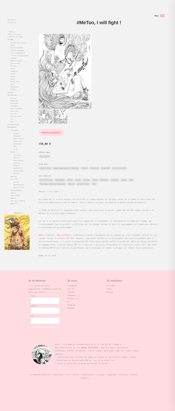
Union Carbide (18, 156)
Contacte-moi (63, 352)
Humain (95, 175)
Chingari (17, 161)
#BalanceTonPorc (64, 231)
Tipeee (109, 284)
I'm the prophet (16, 112)
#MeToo (70, 175)
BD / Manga (114, 340)
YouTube (70, 288)
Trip (67, 370)
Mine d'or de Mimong (18, 196)
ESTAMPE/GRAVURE (13, 120)
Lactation (114, 175)
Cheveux (86, 175)
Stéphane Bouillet (14, 20)
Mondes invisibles (14, 16)
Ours (131, 175)
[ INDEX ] (11, 27)
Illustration (44, 152)
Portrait (14, 93)
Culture (16, 177)
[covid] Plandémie (17, 43)
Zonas (15, 144)
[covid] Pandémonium (18, 48)
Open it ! (14, 109)
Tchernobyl (14, 126)
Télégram (71, 300)
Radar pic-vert (19, 134)
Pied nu (71, 179)
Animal (78, 175)
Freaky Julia (15, 77)
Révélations (15, 82)
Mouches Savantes (17, 56)
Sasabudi (11, 88)
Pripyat (16, 129)
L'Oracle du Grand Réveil (20, 51)
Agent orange (15, 191)
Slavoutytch (18, 139)
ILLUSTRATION (12, 90)
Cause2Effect (18, 163)
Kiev (15, 142)
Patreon (109, 288)
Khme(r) (13, 193)
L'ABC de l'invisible (15, 32)
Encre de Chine (45, 163)
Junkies (13, 188)
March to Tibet (19, 183)
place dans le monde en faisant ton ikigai (87, 359)
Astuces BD (57, 370)
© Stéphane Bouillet (39, 370)
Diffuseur (124, 370)
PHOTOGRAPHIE (12, 122)
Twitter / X (72, 294)
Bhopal (13, 147)
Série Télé (14, 106)
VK (68, 297)
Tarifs (75, 370)
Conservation (87, 370)
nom (32, 312)
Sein (93, 179)
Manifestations (19, 180)
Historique (17, 150)
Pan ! (12, 80)
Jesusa (13, 72)
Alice (12, 114)
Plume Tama (105, 163)
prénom (34, 301)
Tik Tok (70, 284)
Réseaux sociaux (83, 179)
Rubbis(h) (14, 199)
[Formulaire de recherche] (98, 6)
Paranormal (14, 99)
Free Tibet (14, 174)
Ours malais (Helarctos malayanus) (52, 179)
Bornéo (13, 64)
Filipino (14, 61)
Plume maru (94, 163)
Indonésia (14, 67)
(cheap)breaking (16, 186)
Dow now (16, 169)
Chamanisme (14, 96)
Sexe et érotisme (46, 175)
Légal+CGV (112, 370)
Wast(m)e (14, 172)
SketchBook (14, 101)
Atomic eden (18, 136)
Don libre (110, 281)
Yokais (13, 69)
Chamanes (14, 54)
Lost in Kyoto (15, 59)
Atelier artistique (14, 30)
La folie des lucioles (18, 38)
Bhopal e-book (18, 166)
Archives (101, 370)
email (33, 291)
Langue (124, 175)
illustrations (65, 343)
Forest (13, 74)
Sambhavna (17, 158)
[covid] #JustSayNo (17, 46)
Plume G (84, 163)
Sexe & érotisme (16, 104)
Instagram (71, 281)
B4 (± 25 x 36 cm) (119, 163)
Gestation (104, 175)
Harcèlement (60, 175)
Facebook (71, 291)
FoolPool (14, 85)
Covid (12, 41)
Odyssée (70, 303)
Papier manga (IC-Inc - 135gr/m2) (66, 163)
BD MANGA (11, 35)
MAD (12, 117)
